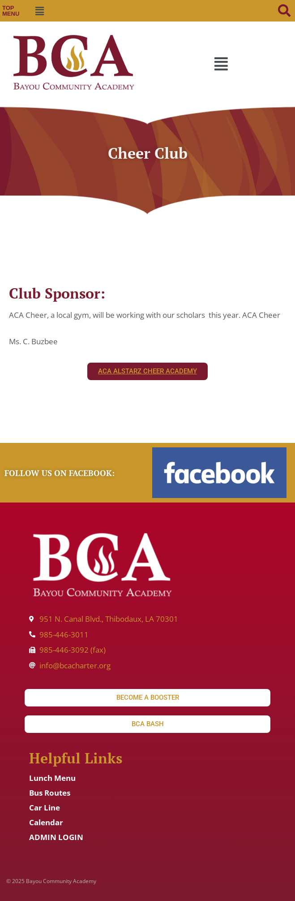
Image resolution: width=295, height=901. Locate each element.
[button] (39, 10)
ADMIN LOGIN (56, 837)
